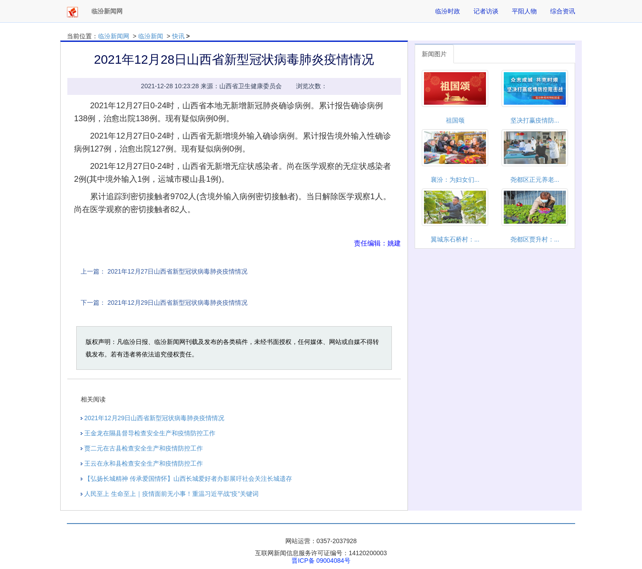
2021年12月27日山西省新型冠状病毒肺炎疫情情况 (177, 271)
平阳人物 (524, 11)
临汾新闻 (150, 36)
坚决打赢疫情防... (535, 120)
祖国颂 (455, 120)
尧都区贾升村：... (535, 239)
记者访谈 (485, 11)
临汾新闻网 (113, 36)
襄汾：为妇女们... (455, 179)
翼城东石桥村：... (455, 239)
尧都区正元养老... (535, 179)
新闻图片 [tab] (434, 53)
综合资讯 (562, 11)
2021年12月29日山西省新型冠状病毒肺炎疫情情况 (177, 302)
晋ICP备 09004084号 (321, 560)
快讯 (178, 36)
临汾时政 (447, 11)
